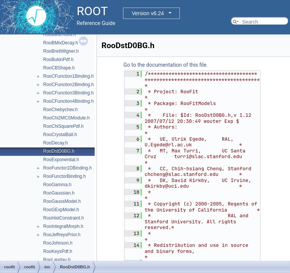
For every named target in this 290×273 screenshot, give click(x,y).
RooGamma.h (57, 184)
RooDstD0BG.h (59, 151)
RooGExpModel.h (61, 209)
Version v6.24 (148, 13)
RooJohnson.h (57, 243)
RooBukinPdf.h (58, 59)
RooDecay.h (55, 143)
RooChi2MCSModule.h (66, 118)
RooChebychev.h (60, 109)
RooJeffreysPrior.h (62, 234)
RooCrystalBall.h (60, 134)
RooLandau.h (56, 259)
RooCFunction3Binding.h (68, 93)
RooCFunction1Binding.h (68, 76)
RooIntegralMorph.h (63, 226)
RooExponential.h (61, 159)
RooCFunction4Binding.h (68, 101)
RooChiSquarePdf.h (63, 126)
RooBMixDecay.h (60, 43)
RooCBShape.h (59, 68)
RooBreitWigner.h (61, 51)
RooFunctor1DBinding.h (67, 168)
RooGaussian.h (59, 193)
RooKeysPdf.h (57, 251)
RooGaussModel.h (62, 201)
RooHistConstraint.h (63, 218)
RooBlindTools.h (59, 34)
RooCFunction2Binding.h (68, 84)
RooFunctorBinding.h (64, 176)
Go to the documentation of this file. (165, 65)
